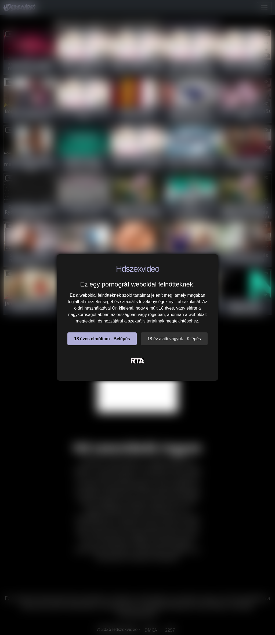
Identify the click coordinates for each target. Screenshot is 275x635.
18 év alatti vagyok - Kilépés (174, 338)
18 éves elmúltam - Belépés (102, 338)
